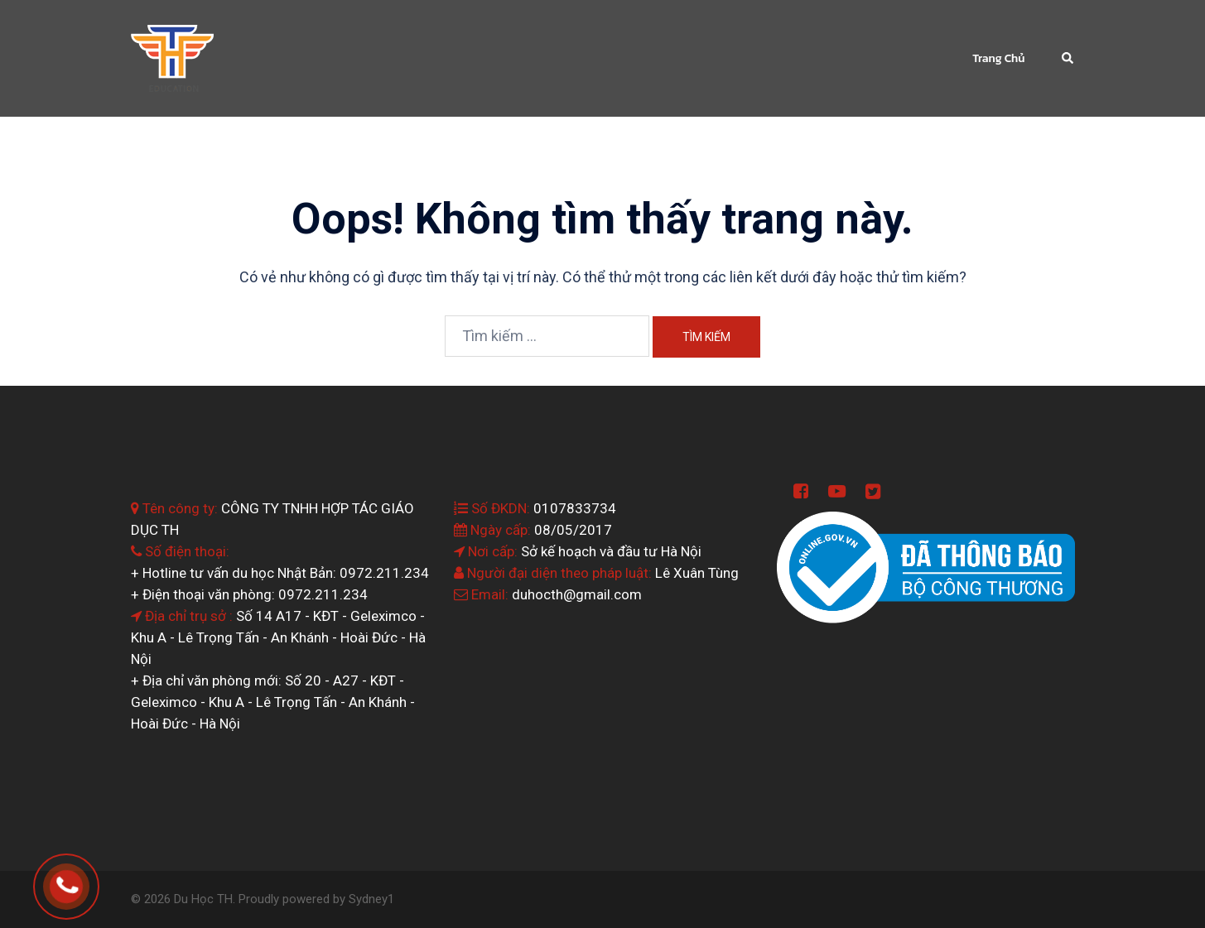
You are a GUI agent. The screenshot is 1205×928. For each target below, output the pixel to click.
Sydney (368, 899)
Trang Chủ (998, 58)
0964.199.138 (90, 882)
